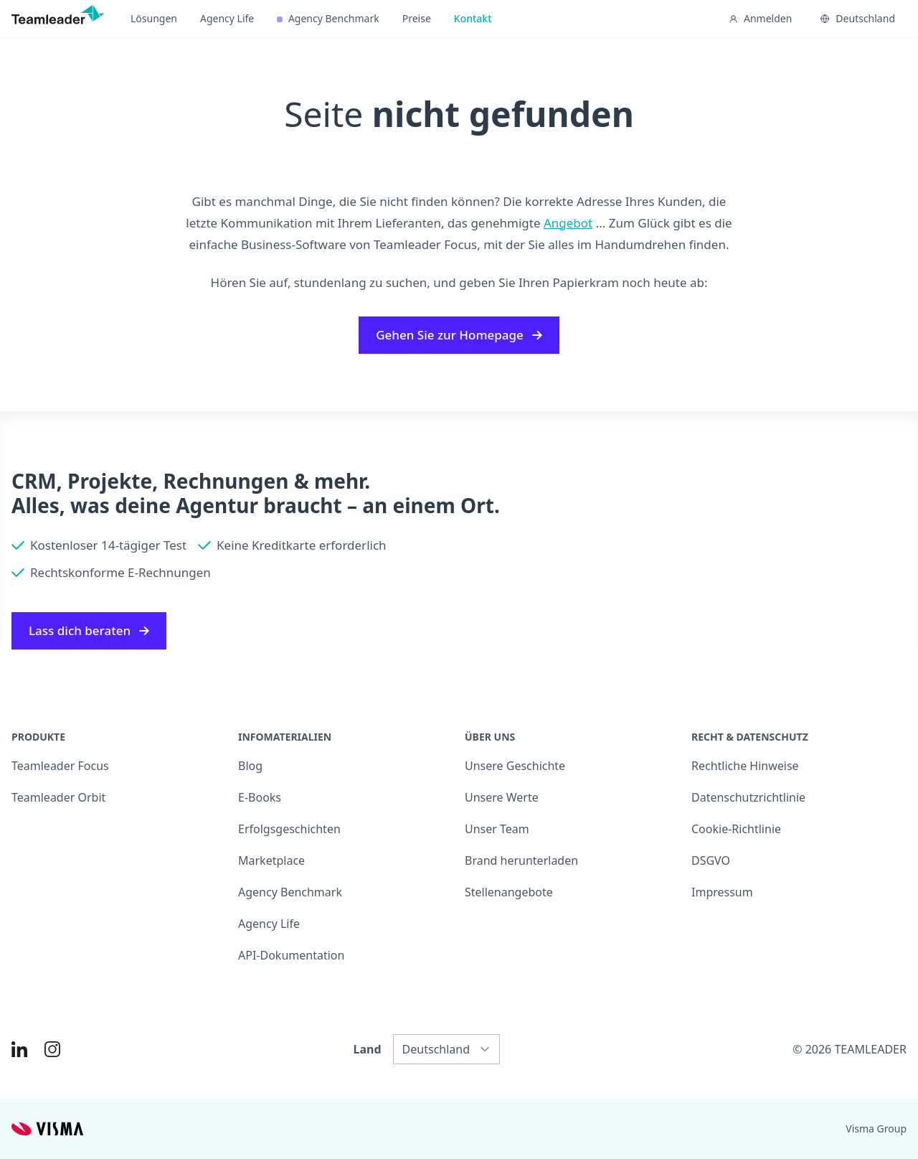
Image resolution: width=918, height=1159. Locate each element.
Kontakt (473, 18)
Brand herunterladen (521, 860)
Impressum (722, 892)
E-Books (259, 797)
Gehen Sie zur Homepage (459, 335)
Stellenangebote (509, 892)
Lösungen (154, 18)
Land (368, 1049)
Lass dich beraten (89, 630)
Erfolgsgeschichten (289, 829)
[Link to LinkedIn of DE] (19, 1049)
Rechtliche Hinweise (745, 766)
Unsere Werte (502, 797)
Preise (416, 18)
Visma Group (876, 1128)
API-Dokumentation (291, 955)
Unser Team (497, 829)
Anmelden (760, 18)
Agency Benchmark (328, 18)
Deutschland (857, 18)
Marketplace (271, 860)
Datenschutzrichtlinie (748, 797)
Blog (250, 766)
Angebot (568, 223)
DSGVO (710, 860)
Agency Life (227, 18)
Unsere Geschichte (515, 766)
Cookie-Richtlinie (736, 829)
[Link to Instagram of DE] (52, 1049)
